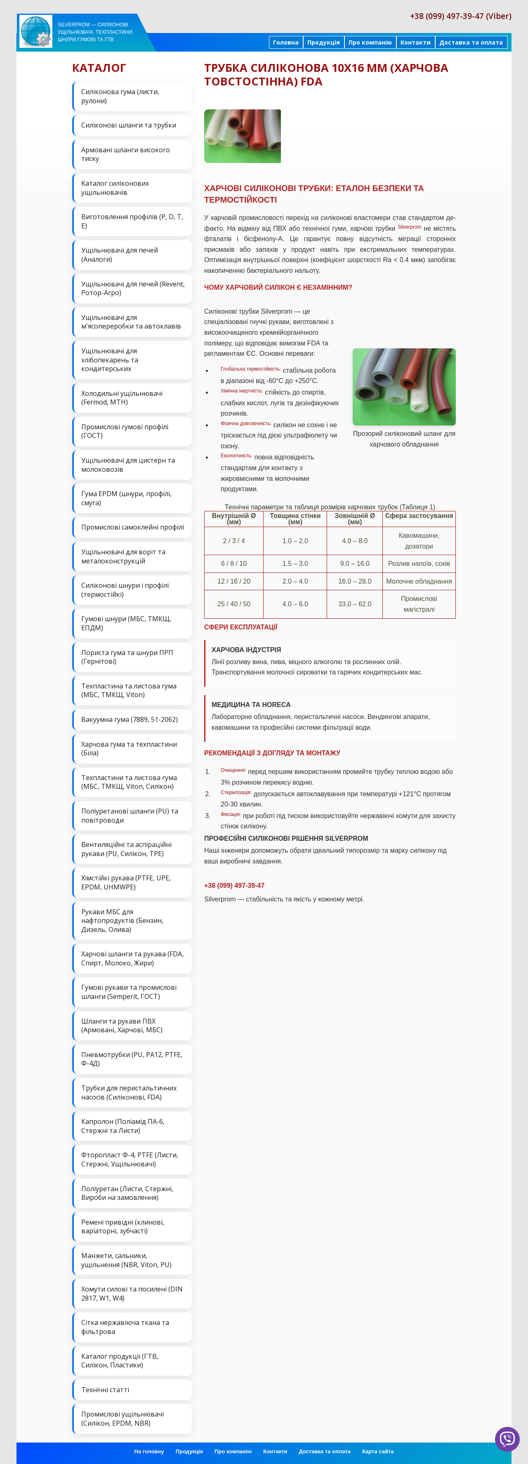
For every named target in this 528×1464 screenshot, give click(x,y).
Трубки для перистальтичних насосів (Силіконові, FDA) (129, 1092)
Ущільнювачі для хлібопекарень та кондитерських (109, 359)
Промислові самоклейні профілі (132, 527)
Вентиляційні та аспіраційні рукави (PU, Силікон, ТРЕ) (126, 849)
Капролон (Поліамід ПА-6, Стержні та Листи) (123, 1126)
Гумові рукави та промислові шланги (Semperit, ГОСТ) (129, 992)
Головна (286, 42)
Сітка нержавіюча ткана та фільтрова (125, 1327)
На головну (149, 1451)
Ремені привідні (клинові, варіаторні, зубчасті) (122, 1227)
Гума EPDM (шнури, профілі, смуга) (126, 498)
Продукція (323, 42)
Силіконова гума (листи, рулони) (120, 96)
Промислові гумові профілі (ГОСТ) (124, 431)
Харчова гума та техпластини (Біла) (129, 749)
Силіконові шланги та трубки (128, 125)
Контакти (416, 42)
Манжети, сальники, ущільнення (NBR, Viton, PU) (126, 1260)
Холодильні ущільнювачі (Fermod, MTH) (122, 398)
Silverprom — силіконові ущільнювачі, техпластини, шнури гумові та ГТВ (96, 32)
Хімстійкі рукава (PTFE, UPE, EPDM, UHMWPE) (126, 882)
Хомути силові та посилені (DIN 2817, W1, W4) (132, 1293)
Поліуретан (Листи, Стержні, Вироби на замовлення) (127, 1193)
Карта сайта (378, 1451)
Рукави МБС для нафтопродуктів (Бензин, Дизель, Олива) (122, 920)
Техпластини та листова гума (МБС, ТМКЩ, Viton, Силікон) (129, 782)
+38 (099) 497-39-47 (234, 885)
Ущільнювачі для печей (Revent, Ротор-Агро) (133, 288)
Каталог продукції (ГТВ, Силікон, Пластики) (119, 1361)
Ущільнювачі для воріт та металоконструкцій (123, 556)
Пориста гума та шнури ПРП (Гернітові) (127, 657)
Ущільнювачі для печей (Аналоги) (119, 255)
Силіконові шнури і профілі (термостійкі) (125, 590)
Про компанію (370, 42)
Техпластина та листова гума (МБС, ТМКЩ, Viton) (129, 690)
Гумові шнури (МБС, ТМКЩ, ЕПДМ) (126, 623)
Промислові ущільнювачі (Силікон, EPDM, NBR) (122, 1419)
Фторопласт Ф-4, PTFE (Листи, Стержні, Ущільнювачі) (129, 1159)
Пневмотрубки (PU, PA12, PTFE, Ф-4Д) (131, 1059)
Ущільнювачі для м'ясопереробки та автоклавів (131, 322)
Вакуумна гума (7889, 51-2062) (129, 719)
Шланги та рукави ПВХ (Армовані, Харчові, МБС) (122, 1026)
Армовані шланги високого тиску (125, 154)
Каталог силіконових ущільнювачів (115, 188)
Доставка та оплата (471, 42)
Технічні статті (105, 1389)
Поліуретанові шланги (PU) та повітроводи (129, 816)
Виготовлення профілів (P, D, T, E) (132, 221)
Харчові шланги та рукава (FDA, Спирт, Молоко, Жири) (132, 958)
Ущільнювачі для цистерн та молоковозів (128, 465)
